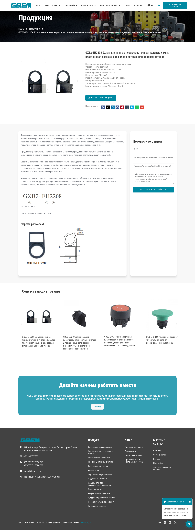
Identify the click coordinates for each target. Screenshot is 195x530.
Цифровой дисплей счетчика (101, 498)
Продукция (52, 5)
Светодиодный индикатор (100, 447)
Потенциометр (94, 489)
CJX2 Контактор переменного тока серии (99, 484)
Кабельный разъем (97, 506)
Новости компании (133, 455)
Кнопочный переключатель (100, 462)
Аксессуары (93, 470)
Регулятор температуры (99, 493)
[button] (159, 5)
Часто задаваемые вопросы (162, 468)
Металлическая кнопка (99, 457)
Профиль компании (134, 447)
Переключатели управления (101, 502)
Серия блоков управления (100, 474)
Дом (37, 5)
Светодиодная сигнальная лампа (100, 452)
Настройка (71, 5)
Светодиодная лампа (98, 466)
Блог (127, 5)
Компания (88, 5)
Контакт (139, 5)
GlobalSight (85, 522)
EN (152, 5)
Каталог (157, 459)
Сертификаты (131, 451)
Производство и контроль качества (134, 460)
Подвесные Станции (97, 478)
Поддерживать (110, 5)
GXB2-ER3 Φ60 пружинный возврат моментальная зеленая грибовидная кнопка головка (161, 340)
